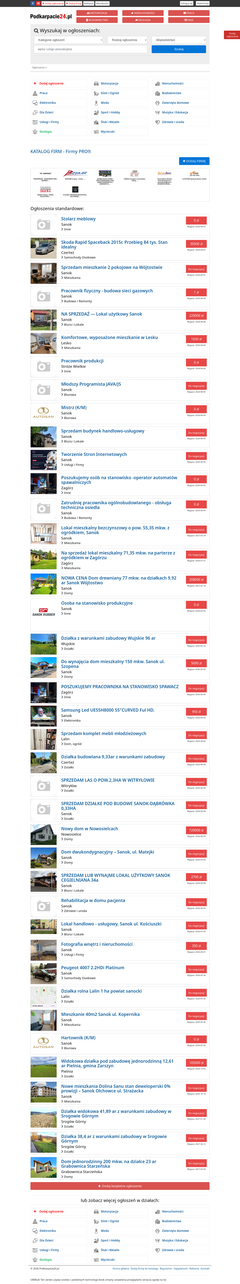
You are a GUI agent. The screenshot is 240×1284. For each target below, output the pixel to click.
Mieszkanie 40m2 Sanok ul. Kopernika (100, 1014)
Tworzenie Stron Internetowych (94, 454)
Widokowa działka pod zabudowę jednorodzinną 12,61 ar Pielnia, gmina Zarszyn (117, 1063)
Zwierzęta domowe (172, 103)
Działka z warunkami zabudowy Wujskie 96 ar (108, 638)
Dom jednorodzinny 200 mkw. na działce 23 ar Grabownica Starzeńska (108, 1164)
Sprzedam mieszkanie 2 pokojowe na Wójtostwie (112, 267)
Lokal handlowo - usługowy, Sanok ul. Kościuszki (111, 924)
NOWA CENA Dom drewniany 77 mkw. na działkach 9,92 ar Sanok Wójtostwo (118, 580)
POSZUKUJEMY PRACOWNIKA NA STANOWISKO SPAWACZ (120, 686)
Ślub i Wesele (106, 122)
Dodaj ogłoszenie (52, 3)
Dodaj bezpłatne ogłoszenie (120, 1186)
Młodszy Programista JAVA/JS (91, 384)
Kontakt (205, 1268)
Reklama (89, 3)
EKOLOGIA (142, 20)
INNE (188, 20)
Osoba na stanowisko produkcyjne (97, 603)
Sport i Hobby (107, 112)
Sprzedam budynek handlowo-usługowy (102, 431)
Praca (40, 93)
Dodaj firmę (73, 3)
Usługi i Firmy (46, 122)
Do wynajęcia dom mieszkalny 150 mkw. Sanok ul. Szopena (113, 664)
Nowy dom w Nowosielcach (89, 828)
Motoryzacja (106, 83)
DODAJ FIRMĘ (194, 161)
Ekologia (42, 131)
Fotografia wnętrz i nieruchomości (97, 944)
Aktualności (102, 3)
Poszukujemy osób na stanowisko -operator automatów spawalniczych (119, 480)
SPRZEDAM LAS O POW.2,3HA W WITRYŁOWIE (108, 780)
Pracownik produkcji (82, 361)
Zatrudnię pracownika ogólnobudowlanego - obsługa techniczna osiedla (116, 505)
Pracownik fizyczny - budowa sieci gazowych (107, 291)
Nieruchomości (169, 83)
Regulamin (166, 1268)
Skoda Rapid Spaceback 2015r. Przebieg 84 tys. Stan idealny (114, 244)
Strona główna (120, 1268)
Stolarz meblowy (78, 219)
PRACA (189, 13)
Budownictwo (168, 93)
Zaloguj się (187, 3)
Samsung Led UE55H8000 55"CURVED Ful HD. (108, 710)
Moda (101, 103)
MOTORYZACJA (97, 13)
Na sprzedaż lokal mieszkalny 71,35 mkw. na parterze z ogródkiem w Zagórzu (118, 555)
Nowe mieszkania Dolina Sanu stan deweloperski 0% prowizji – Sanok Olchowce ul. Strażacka (116, 1088)
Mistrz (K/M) (74, 407)
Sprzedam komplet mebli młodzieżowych (103, 733)
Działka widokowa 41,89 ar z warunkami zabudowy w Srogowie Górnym (116, 1113)
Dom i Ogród (106, 93)
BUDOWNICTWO (97, 20)
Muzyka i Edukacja (171, 112)
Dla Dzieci (43, 112)
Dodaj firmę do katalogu (144, 1268)
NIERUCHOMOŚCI (143, 13)
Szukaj (179, 49)
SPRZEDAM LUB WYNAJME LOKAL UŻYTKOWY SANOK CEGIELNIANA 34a (115, 877)
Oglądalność (181, 1268)
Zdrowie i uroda (169, 122)
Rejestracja (203, 3)
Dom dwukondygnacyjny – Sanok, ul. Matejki (107, 852)
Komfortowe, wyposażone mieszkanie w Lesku (109, 337)
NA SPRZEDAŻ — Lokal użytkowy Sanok (101, 314)
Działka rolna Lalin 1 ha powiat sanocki (101, 991)
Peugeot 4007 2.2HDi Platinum (92, 967)
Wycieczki (104, 131)
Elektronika (44, 103)
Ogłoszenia (38, 67)
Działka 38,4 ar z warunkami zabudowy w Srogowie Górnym (114, 1138)
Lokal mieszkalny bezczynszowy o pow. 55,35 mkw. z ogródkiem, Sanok (115, 530)
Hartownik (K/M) (78, 1038)
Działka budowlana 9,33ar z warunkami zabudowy (113, 757)
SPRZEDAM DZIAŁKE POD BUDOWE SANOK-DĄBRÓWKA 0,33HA (118, 806)
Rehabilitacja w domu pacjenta (93, 900)
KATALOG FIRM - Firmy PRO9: (61, 151)
